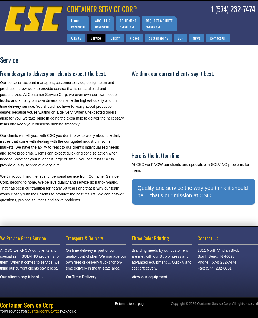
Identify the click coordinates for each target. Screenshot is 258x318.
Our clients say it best (19, 277)
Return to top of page (130, 304)
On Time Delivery (81, 277)
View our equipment (149, 277)
